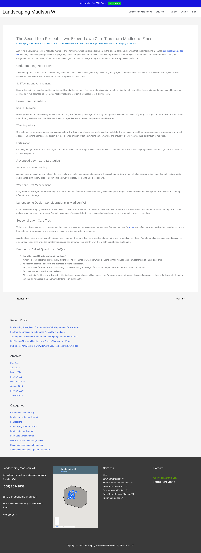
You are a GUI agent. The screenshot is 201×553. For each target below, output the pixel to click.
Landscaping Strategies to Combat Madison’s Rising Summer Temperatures (44, 327)
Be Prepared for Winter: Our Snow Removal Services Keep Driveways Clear (44, 346)
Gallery (173, 12)
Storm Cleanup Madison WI (115, 490)
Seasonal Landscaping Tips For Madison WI (30, 449)
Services (160, 12)
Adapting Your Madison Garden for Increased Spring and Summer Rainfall (43, 336)
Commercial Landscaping (22, 412)
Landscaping (16, 422)
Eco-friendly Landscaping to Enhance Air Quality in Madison (37, 332)
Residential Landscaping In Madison (120, 43)
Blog (194, 12)
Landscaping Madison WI (30, 12)
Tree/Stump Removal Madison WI (118, 494)
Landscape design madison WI (24, 417)
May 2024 (14, 363)
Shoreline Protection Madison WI (118, 482)
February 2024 (16, 377)
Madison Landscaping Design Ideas (86, 43)
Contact (184, 12)
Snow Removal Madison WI (115, 486)
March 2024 (15, 372)
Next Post (182, 298)
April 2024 (15, 367)
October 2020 (16, 386)
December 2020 (17, 381)
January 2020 (16, 395)
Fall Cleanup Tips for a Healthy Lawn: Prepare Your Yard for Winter (40, 341)
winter (132, 227)
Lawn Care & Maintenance (57, 43)
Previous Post (21, 298)
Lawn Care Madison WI (113, 479)
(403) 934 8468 (114, 3)
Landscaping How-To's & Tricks (30, 43)
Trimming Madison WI (113, 498)
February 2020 (16, 391)
